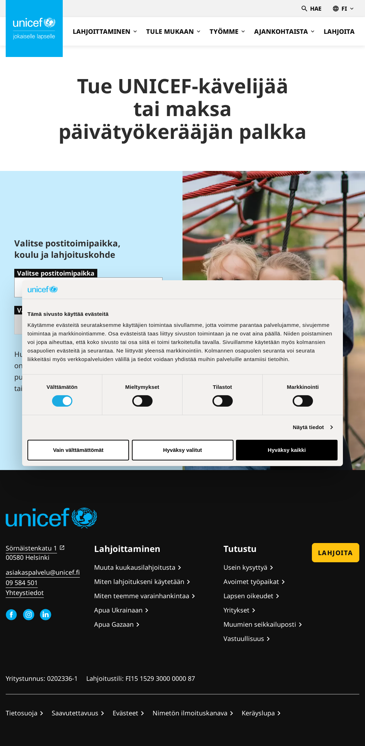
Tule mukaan (173, 31)
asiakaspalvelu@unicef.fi (43, 572)
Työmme (227, 31)
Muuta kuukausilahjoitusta (134, 567)
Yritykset (236, 610)
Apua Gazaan (114, 624)
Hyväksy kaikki (287, 450)
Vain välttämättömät (78, 450)
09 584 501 (22, 582)
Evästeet (125, 713)
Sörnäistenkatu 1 (31, 548)
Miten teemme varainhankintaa (141, 595)
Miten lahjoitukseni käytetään (139, 581)
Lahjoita (339, 31)
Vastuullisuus (243, 638)
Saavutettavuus (75, 713)
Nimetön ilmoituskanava (190, 713)
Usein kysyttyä (245, 567)
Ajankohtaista (284, 31)
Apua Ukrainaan (118, 610)
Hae (312, 8)
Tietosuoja (21, 713)
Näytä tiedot (308, 427)
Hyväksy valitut (182, 450)
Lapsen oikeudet (248, 595)
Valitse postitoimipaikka (55, 273)
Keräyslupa (258, 713)
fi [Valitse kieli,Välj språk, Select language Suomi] (343, 8)
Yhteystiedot (25, 592)
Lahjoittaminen (105, 31)
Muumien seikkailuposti (259, 624)
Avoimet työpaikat (251, 581)
